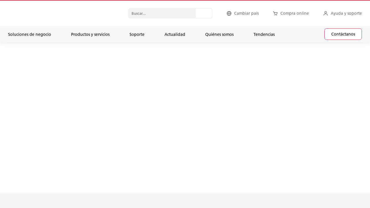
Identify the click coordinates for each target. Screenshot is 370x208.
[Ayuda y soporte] (342, 13)
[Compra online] (291, 13)
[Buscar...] (203, 13)
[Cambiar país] (242, 13)
